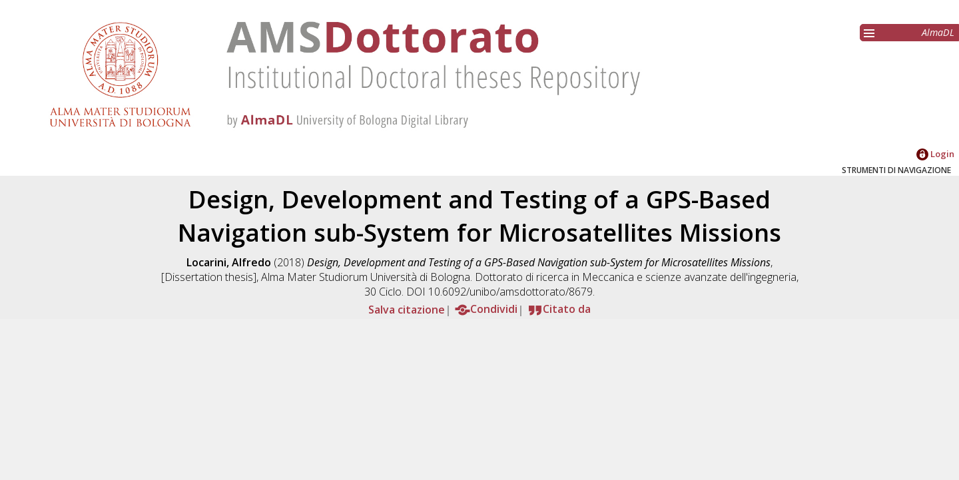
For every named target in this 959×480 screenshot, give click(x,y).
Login (935, 154)
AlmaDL (938, 32)
